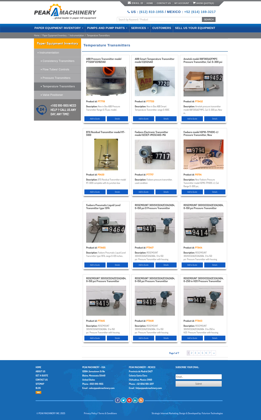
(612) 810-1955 (151, 12)
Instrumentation (77, 35)
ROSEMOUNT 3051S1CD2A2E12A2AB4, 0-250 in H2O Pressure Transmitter (203, 280)
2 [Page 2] (191, 352)
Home (150, 3)
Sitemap (40, 383)
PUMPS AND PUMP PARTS (107, 28)
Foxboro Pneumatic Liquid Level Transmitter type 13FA (103, 207)
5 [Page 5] (202, 352)
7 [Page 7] (209, 352)
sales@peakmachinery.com (102, 388)
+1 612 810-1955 (63, 110)
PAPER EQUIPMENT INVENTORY (58, 28)
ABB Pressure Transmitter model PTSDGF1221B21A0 (104, 61)
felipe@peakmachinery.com (149, 388)
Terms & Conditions (108, 413)
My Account (182, 3)
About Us (40, 371)
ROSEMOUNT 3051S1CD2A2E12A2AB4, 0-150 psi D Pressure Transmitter (155, 207)
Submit (198, 383)
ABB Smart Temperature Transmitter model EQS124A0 (154, 61)
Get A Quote (42, 375)
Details (117, 118)
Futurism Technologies (212, 413)
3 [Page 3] (195, 352)
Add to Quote (95, 118)
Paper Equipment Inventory (54, 35)
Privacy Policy (90, 413)
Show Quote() (203, 2)
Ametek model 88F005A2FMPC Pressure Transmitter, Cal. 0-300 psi (202, 61)
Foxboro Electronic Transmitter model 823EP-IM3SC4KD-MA (151, 134)
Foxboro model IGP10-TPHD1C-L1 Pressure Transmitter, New (200, 134)
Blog (38, 388)
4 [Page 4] (198, 352)
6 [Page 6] (206, 352)
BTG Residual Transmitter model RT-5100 (105, 134)
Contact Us (164, 3)
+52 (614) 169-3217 (200, 12)
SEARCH (209, 19)
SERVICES (140, 28)
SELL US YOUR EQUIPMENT (195, 28)
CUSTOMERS (161, 28)
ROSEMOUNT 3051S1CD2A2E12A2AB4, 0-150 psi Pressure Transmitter (203, 207)
